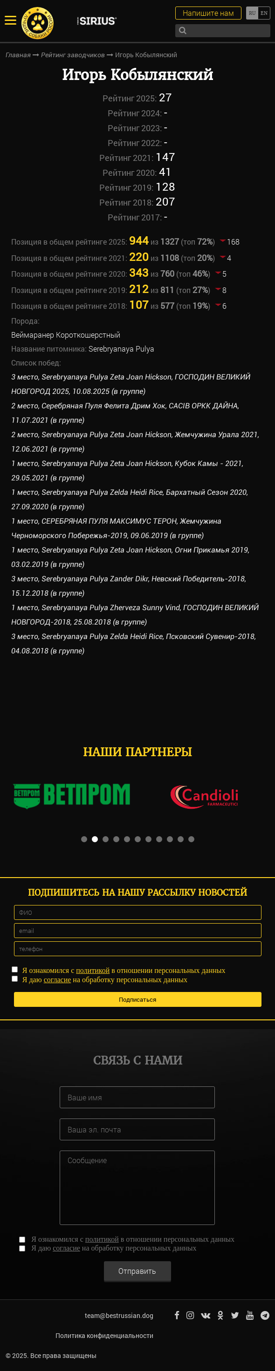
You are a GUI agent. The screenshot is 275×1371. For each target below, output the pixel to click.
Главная (18, 55)
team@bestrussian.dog (119, 1315)
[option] (71, 796)
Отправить (137, 1271)
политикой (93, 970)
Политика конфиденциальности (104, 1335)
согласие (57, 980)
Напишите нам (208, 13)
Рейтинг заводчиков (73, 55)
